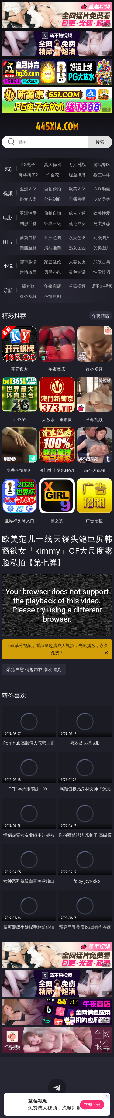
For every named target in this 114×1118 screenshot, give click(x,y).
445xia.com (57, 127)
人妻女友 (77, 261)
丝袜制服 (52, 199)
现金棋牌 (77, 175)
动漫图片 (101, 237)
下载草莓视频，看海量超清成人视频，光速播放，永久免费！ (57, 649)
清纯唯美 (52, 248)
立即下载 (92, 1104)
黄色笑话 (77, 272)
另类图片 (101, 248)
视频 (8, 193)
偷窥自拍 (28, 237)
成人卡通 (77, 213)
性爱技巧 (101, 272)
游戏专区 (101, 164)
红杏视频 (28, 296)
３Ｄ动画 (101, 189)
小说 (8, 266)
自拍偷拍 (52, 189)
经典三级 (52, 223)
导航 (8, 290)
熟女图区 (77, 248)
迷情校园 (28, 272)
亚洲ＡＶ (28, 189)
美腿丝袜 (28, 248)
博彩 (8, 168)
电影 (8, 217)
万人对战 (77, 164)
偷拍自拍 (52, 213)
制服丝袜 (28, 223)
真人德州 (52, 164)
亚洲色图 (52, 237)
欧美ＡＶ (77, 189)
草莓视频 (77, 286)
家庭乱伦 (52, 261)
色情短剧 (52, 296)
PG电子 (28, 164)
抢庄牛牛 (101, 175)
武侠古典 (101, 261)
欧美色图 (77, 237)
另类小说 (52, 272)
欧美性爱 (101, 213)
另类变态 (101, 223)
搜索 (100, 142)
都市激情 (28, 261)
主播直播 (77, 199)
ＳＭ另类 (101, 199)
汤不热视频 (101, 286)
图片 (8, 241)
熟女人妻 (28, 199)
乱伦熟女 (77, 223)
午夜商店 (52, 286)
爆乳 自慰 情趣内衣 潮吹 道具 (34, 669)
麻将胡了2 (28, 175)
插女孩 (28, 286)
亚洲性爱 (28, 213)
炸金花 (52, 175)
